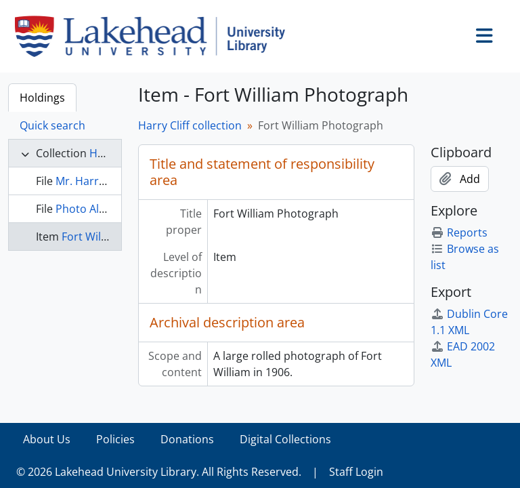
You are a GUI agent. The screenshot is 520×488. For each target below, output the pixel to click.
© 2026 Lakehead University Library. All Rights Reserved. (158, 471)
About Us (46, 439)
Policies (115, 439)
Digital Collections (285, 439)
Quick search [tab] (52, 125)
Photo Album (89, 208)
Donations (187, 439)
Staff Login (356, 471)
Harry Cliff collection (190, 125)
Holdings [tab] (42, 97)
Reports (459, 232)
